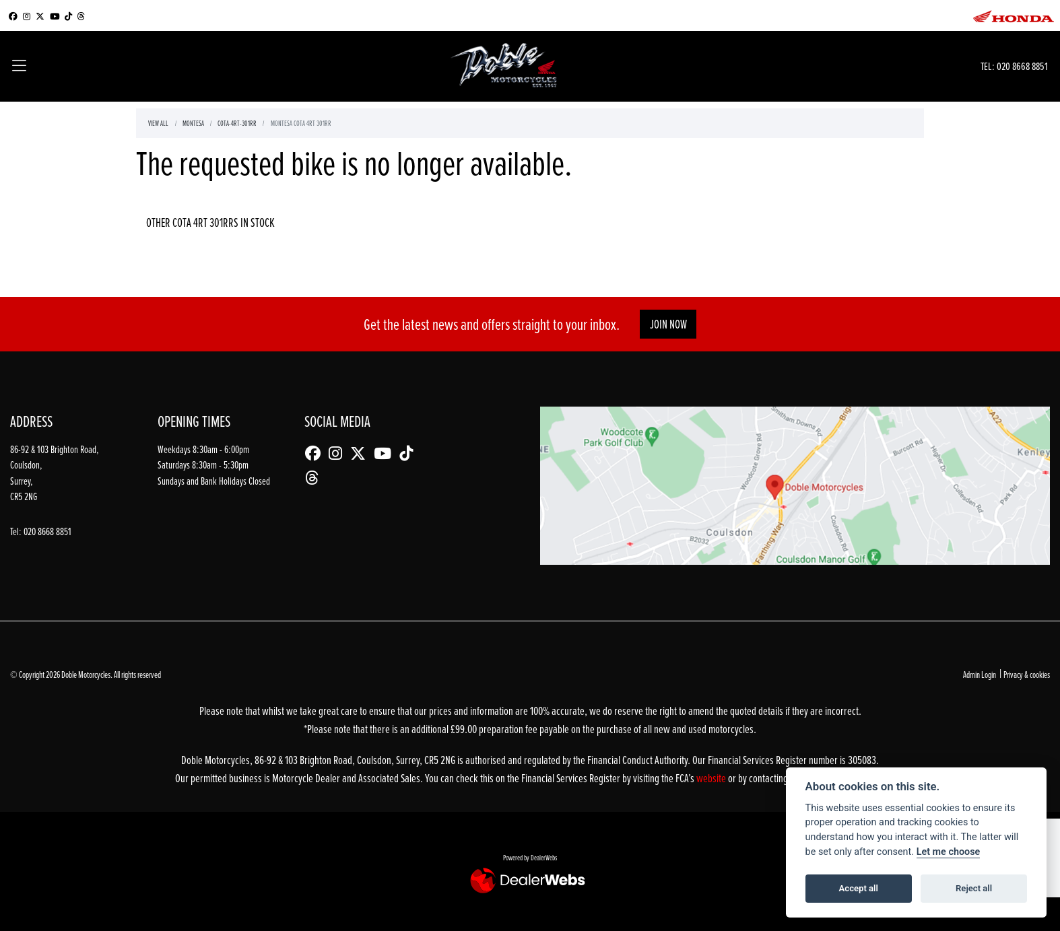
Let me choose (949, 852)
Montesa (193, 123)
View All (158, 123)
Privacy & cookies (1026, 674)
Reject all (974, 888)
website (712, 777)
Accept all (858, 888)
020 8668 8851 (1022, 65)
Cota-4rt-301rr (237, 123)
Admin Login (979, 674)
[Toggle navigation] (19, 67)
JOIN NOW (668, 324)
